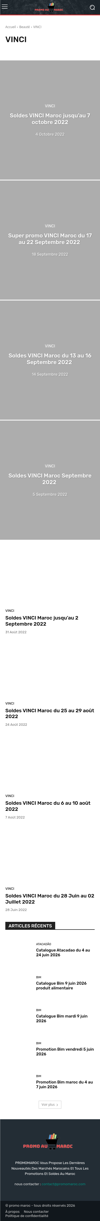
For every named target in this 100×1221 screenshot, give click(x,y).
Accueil (10, 27)
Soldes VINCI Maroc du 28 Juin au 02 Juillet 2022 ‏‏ (49, 899)
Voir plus (50, 1104)
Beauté (24, 27)
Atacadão (43, 944)
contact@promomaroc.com (63, 1184)
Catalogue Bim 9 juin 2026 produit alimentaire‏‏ (61, 985)
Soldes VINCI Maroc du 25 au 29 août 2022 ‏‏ (49, 713)
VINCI (50, 106)
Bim (38, 977)
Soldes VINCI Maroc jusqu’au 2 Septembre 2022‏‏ (41, 621)
